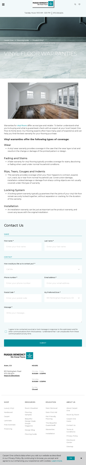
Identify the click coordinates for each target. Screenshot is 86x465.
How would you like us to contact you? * (19, 263)
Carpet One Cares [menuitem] (71, 420)
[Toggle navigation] (3, 4)
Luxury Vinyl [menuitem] (9, 408)
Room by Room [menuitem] (73, 415)
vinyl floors (22, 125)
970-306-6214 (58, 13)
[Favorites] (79, 4)
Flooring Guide (23, 40)
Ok (71, 458)
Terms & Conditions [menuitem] (71, 430)
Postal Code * (9, 292)
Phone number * (10, 277)
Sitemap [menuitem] (70, 447)
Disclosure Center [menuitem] (71, 441)
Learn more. (57, 461)
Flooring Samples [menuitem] (28, 413)
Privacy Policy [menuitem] (72, 436)
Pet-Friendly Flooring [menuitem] (51, 417)
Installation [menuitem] (50, 434)
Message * (8, 307)
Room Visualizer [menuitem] (31, 408)
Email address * (50, 277)
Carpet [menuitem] (7, 416)
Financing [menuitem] (8, 429)
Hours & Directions (12, 376)
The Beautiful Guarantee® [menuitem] (51, 424)
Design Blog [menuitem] (30, 430)
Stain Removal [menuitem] (51, 408)
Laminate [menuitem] (8, 421)
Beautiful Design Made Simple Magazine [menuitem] (30, 422)
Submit (43, 343)
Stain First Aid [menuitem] (51, 412)
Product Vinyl (37, 40)
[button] (75, 4)
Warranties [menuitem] (50, 429)
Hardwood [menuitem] (8, 412)
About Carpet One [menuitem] (72, 409)
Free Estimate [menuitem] (9, 425)
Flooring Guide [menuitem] (31, 434)
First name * (9, 241)
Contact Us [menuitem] (71, 425)
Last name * (49, 241)
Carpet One (8, 40)
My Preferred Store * (52, 292)
